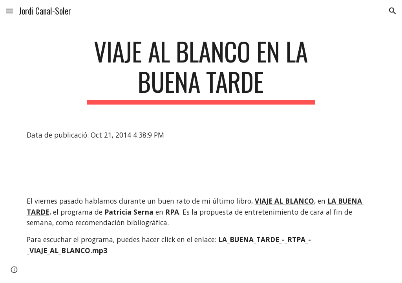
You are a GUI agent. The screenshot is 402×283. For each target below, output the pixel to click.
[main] (201, 70)
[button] (9, 11)
